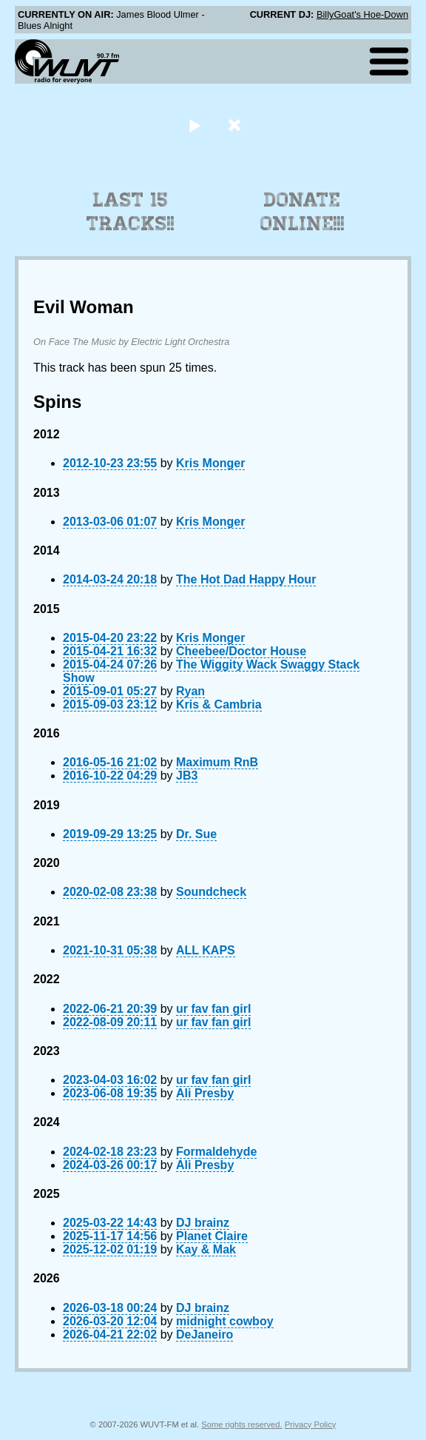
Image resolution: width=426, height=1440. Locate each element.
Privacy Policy (311, 1424)
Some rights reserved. (241, 1424)
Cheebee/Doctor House (241, 651)
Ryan (190, 691)
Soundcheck (211, 891)
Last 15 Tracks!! (131, 211)
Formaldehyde (216, 1151)
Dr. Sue (196, 834)
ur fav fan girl (213, 1008)
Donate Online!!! (302, 211)
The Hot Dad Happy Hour (246, 579)
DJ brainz (202, 1222)
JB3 (186, 775)
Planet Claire (212, 1236)
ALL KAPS (205, 950)
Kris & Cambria (219, 704)
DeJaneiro (204, 1334)
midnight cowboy (225, 1321)
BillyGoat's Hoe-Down (362, 14)
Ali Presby (205, 1093)
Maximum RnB (217, 762)
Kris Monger (210, 463)
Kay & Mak (206, 1249)
